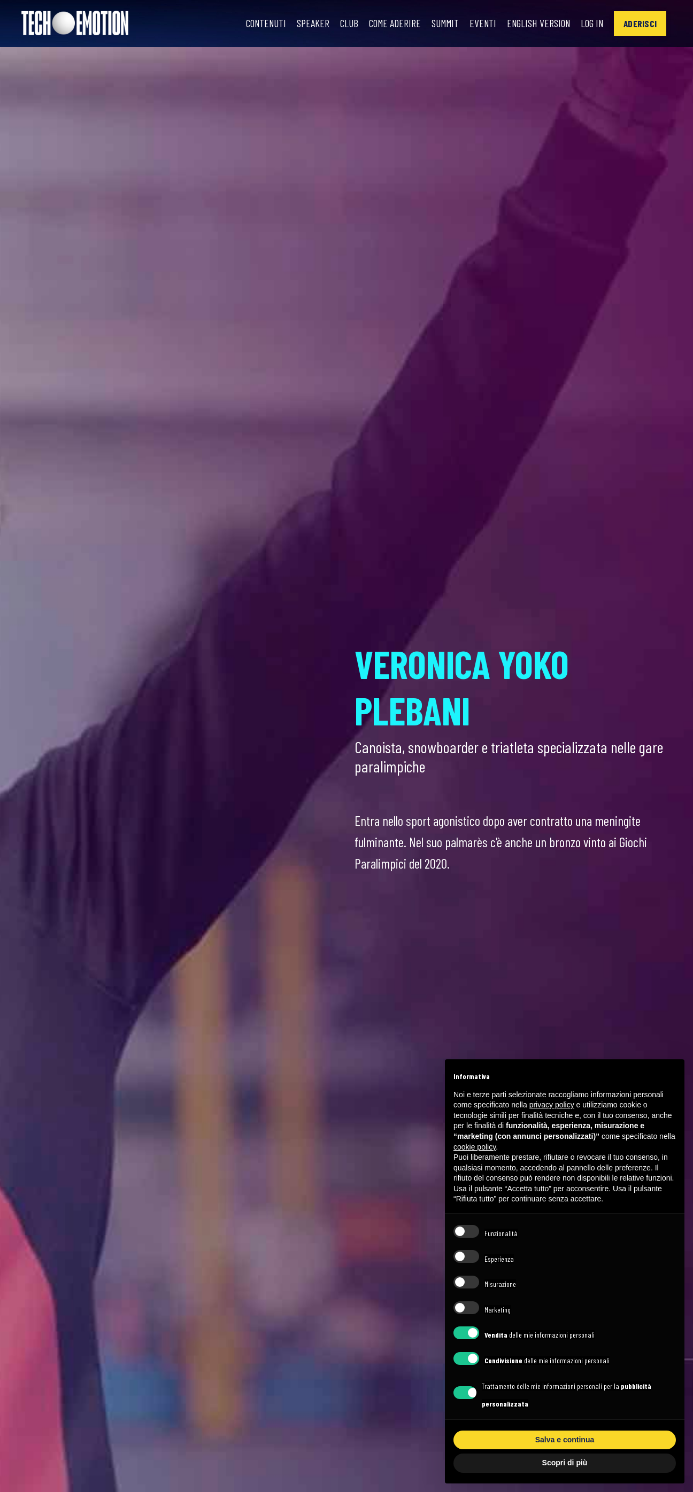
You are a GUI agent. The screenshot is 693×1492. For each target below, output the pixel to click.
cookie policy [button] (474, 1147)
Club (341, 23)
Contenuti (256, 23)
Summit (439, 23)
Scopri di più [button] (565, 1462)
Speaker (305, 23)
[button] (639, 23)
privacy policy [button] (551, 1104)
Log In (591, 23)
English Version (535, 23)
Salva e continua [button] (564, 1439)
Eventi (477, 23)
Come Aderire (387, 23)
